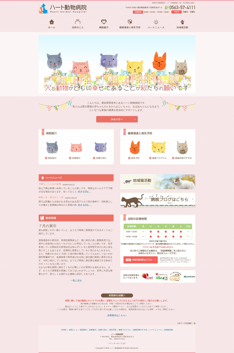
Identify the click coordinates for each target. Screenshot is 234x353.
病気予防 (133, 150)
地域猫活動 (182, 24)
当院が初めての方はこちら (117, 119)
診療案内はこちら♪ (116, 315)
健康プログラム (157, 150)
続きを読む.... (85, 191)
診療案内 (76, 150)
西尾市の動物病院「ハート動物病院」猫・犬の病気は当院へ (173, 3)
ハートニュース (156, 24)
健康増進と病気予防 (130, 24)
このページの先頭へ (185, 323)
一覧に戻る (76, 280)
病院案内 (52, 150)
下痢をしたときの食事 (50, 184)
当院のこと (78, 24)
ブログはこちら (157, 200)
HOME (52, 24)
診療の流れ (100, 150)
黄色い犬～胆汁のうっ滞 (51, 197)
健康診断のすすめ (181, 150)
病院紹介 (104, 24)
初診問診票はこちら (140, 259)
